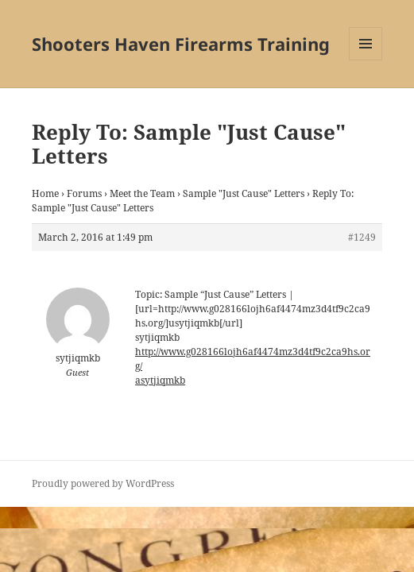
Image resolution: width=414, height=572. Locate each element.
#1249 (362, 237)
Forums (84, 193)
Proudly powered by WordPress (103, 483)
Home (45, 193)
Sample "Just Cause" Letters (243, 193)
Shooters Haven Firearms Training (181, 44)
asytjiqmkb (160, 380)
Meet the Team (142, 193)
